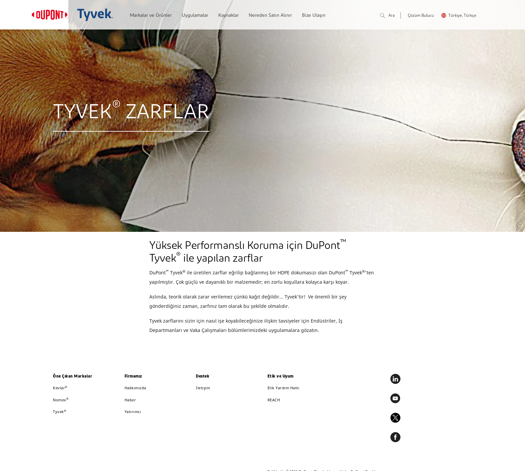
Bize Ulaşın (313, 15)
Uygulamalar (195, 15)
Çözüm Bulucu (421, 16)
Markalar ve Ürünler (151, 15)
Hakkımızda (135, 387)
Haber (130, 399)
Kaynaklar (228, 15)
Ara (387, 16)
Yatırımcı (133, 411)
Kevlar (60, 387)
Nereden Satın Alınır (270, 15)
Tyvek (59, 411)
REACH (274, 399)
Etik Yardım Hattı (284, 387)
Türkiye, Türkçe (462, 16)
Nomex (61, 399)
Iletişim (203, 387)
